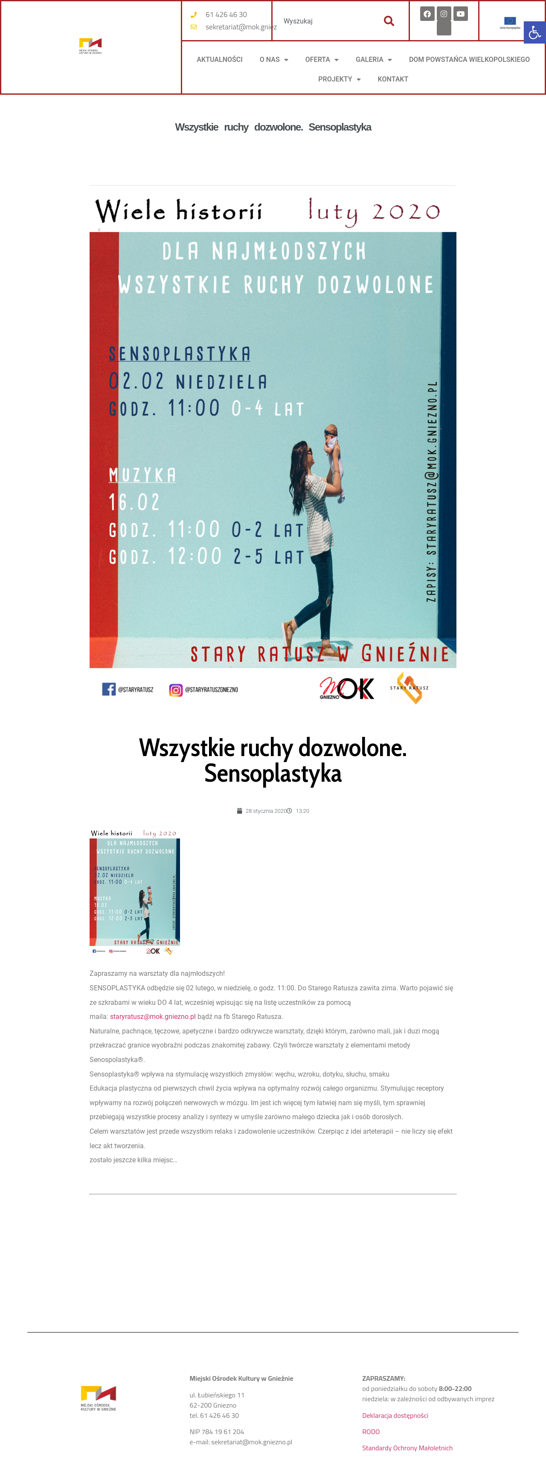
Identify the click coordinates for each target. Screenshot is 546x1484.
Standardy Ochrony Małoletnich (407, 1447)
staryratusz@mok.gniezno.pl (153, 1017)
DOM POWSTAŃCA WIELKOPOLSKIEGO (469, 59)
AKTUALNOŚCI (220, 59)
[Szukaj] (389, 21)
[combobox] (323, 21)
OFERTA (322, 59)
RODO (371, 1431)
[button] (535, 32)
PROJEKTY (339, 79)
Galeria (374, 59)
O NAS (274, 59)
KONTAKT (393, 79)
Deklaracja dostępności (395, 1415)
